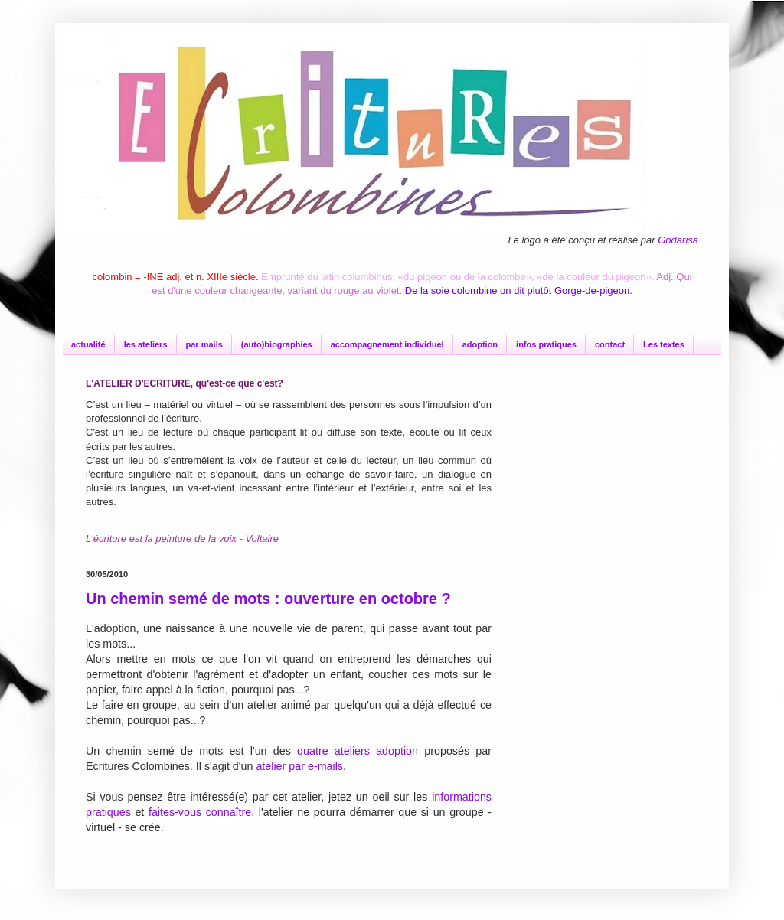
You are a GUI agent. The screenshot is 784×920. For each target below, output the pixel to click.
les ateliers (146, 344)
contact (610, 344)
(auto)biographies (276, 344)
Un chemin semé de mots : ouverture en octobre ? (268, 598)
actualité (88, 344)
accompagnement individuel (387, 344)
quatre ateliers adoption (357, 751)
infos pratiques (546, 344)
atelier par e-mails (299, 766)
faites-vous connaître (200, 812)
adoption (480, 344)
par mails (204, 344)
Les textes (663, 344)
